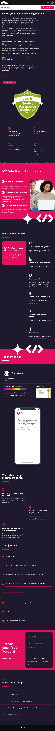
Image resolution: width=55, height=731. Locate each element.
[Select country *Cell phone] (29, 643)
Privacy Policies (36, 663)
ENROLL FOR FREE (47, 7)
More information (27, 728)
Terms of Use (46, 663)
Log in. (18, 658)
